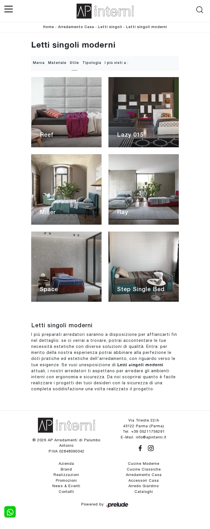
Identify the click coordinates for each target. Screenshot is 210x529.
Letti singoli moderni (146, 27)
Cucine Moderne (143, 463)
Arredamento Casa (76, 27)
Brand (66, 469)
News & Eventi (66, 486)
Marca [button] (39, 62)
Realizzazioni (66, 475)
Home (48, 27)
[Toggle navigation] (8, 8)
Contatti (66, 491)
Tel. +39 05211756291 (144, 431)
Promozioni (66, 480)
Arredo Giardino (143, 486)
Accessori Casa (143, 480)
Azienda (66, 463)
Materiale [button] (57, 62)
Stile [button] (74, 62)
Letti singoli (110, 27)
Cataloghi (143, 491)
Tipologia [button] (91, 62)
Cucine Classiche (144, 469)
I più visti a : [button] (116, 62)
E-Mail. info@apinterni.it (144, 437)
